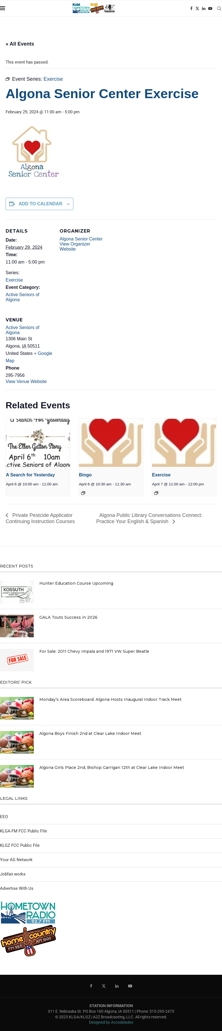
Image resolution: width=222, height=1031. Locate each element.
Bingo (85, 474)
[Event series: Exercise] (156, 493)
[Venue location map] (89, 346)
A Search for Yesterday (30, 474)
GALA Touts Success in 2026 (68, 617)
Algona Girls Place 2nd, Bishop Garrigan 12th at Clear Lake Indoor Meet (111, 767)
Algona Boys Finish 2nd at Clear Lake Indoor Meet (90, 733)
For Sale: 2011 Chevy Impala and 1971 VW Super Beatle (94, 651)
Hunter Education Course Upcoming (76, 583)
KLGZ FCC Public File (20, 845)
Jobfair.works (13, 874)
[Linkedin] (203, 8)
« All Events (20, 44)
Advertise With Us (16, 888)
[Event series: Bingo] (83, 493)
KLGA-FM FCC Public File (23, 831)
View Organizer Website (75, 246)
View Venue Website (26, 381)
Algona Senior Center (81, 239)
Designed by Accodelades (111, 1022)
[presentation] (38, 443)
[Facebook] (191, 8)
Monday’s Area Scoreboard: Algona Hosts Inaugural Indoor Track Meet (110, 699)
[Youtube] (210, 8)
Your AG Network (16, 859)
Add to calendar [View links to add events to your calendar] (40, 203)
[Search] (219, 8)
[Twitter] (197, 8)
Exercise (14, 280)
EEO (4, 816)
